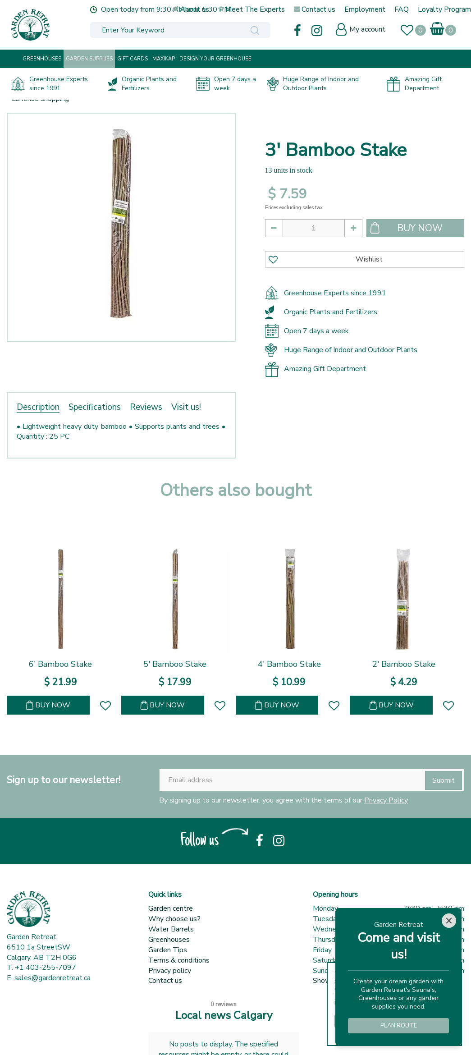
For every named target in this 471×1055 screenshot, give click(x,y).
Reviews (146, 407)
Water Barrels (171, 929)
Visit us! (186, 407)
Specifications (95, 407)
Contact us (165, 981)
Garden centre (170, 908)
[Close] (449, 920)
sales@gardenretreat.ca (52, 978)
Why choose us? (174, 919)
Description (38, 407)
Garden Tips (167, 950)
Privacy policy (169, 971)
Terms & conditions (179, 960)
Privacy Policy (386, 800)
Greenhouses (169, 940)
